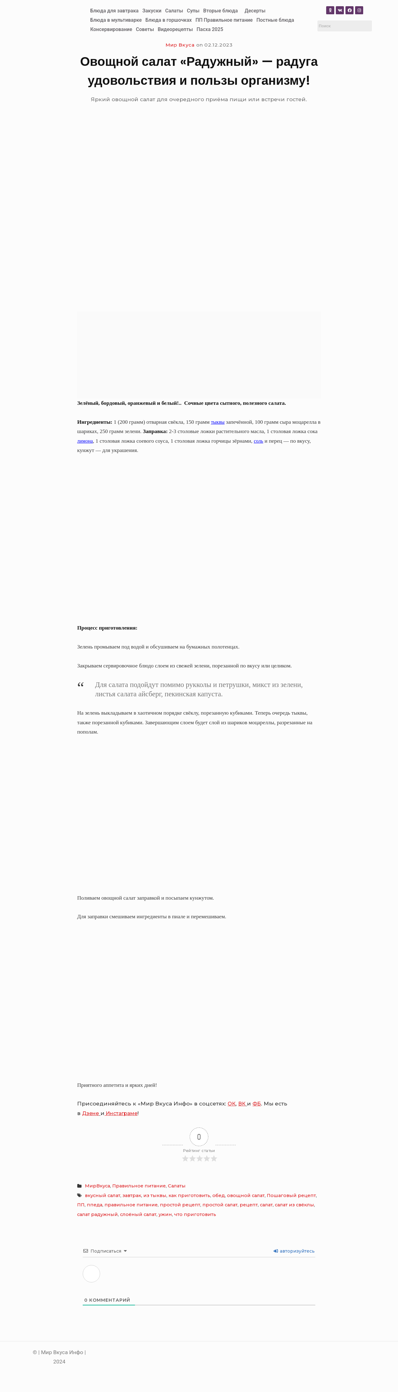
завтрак (132, 1195)
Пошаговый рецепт (291, 1195)
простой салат (220, 1205)
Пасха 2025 (210, 29)
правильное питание (131, 1205)
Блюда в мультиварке (116, 20)
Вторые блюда (220, 11)
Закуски (152, 11)
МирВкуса (97, 1186)
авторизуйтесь (294, 1251)
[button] (222, 11)
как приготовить (189, 1195)
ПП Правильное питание (224, 20)
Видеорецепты (175, 29)
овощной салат (246, 1195)
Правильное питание (139, 1186)
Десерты (255, 11)
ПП (81, 1205)
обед (218, 1195)
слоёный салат (138, 1214)
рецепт (249, 1205)
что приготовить (195, 1214)
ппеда (94, 1205)
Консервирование (111, 29)
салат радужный (97, 1214)
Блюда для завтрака (114, 11)
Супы (193, 11)
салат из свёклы (294, 1205)
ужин (165, 1214)
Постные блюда (275, 20)
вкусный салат (102, 1195)
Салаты (174, 11)
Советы (145, 29)
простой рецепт (180, 1205)
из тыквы (154, 1195)
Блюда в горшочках (169, 20)
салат (266, 1205)
